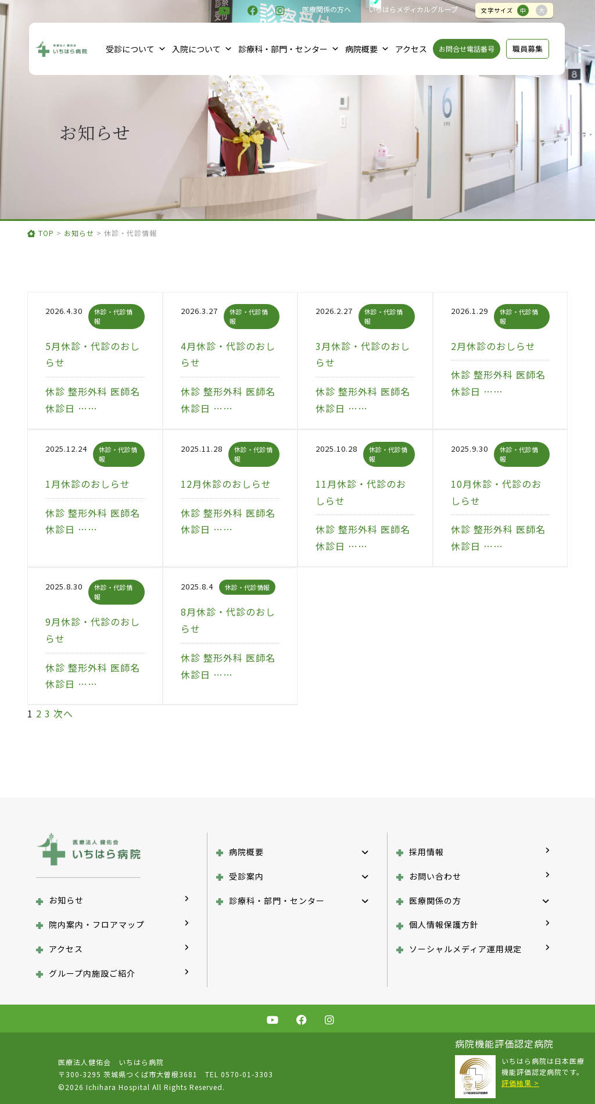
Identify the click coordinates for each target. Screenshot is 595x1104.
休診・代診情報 (247, 587)
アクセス (411, 49)
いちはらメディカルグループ (413, 9)
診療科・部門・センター (288, 48)
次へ (63, 713)
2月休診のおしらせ (493, 346)
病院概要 (367, 48)
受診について (136, 48)
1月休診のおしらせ (87, 484)
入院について (202, 48)
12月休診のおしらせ (226, 484)
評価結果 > (520, 1083)
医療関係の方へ (326, 9)
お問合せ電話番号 (466, 48)
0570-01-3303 (247, 1074)
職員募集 (527, 48)
